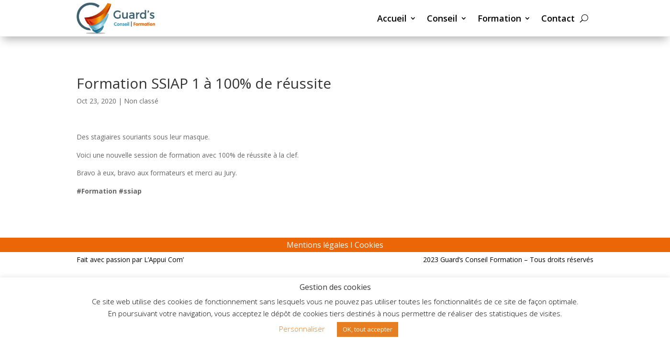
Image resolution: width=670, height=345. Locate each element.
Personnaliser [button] (302, 329)
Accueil (392, 18)
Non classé (141, 100)
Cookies (369, 245)
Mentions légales (317, 245)
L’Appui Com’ (164, 259)
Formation (499, 18)
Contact (558, 18)
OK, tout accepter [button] (367, 329)
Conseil (442, 18)
